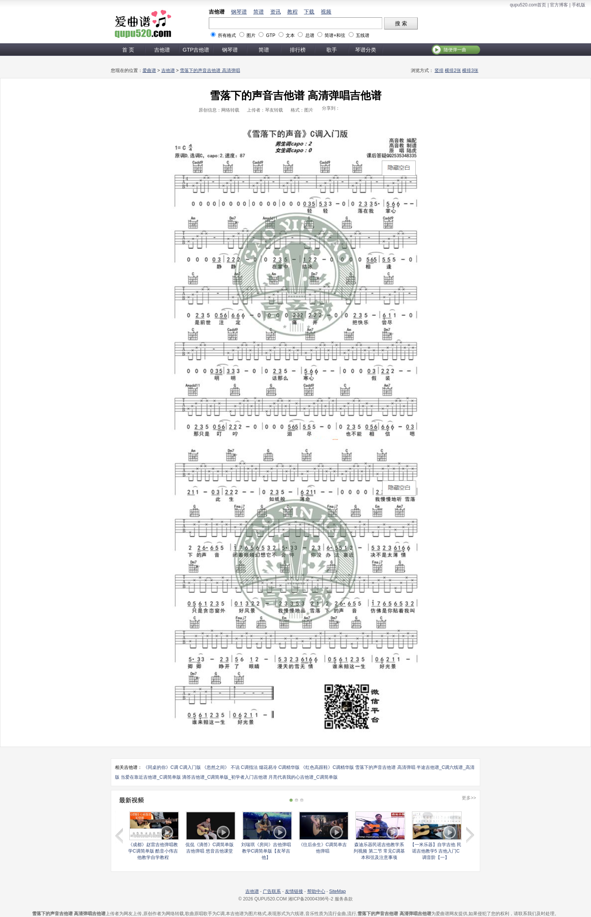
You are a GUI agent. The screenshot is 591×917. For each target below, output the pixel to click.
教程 (292, 12)
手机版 (578, 5)
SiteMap (337, 891)
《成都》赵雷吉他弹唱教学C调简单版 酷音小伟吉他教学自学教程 (153, 851)
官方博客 (559, 5)
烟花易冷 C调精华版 (279, 767)
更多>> (469, 798)
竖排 (439, 70)
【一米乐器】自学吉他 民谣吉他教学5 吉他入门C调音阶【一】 (435, 851)
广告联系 (272, 891)
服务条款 (344, 899)
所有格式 (227, 35)
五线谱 (362, 35)
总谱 (309, 35)
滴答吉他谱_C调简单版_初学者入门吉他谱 (224, 777)
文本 (290, 35)
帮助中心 (316, 891)
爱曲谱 (149, 70)
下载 (309, 12)
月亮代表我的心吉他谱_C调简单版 (302, 777)
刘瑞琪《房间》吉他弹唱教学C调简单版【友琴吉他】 (266, 851)
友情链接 (294, 891)
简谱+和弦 (335, 35)
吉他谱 (217, 12)
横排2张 (453, 70)
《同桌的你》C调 (160, 767)
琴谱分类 (365, 50)
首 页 (128, 50)
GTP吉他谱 (196, 50)
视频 (326, 12)
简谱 (258, 12)
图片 (251, 35)
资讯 (275, 12)
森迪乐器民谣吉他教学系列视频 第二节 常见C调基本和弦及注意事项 (379, 851)
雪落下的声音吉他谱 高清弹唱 (210, 70)
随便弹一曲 (455, 49)
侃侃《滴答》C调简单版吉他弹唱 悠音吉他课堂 (209, 848)
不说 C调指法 (244, 767)
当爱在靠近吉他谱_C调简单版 (151, 777)
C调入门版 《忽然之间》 (204, 767)
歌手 (331, 50)
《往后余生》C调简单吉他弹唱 (323, 848)
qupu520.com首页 (528, 5)
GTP (270, 35)
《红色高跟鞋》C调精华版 (327, 767)
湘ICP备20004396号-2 (310, 899)
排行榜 (298, 50)
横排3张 (470, 70)
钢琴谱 (239, 12)
